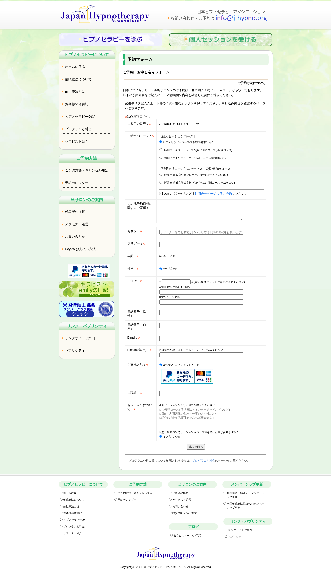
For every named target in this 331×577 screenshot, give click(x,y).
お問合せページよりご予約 (213, 193)
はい (163, 436)
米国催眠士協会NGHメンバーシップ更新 (246, 495)
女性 (173, 268)
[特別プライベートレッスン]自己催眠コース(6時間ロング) (195, 150)
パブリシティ (75, 350)
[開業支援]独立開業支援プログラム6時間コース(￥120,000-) (197, 182)
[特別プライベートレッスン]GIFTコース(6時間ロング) (193, 157)
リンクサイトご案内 (80, 338)
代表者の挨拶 (75, 212)
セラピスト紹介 (76, 141)
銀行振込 (166, 365)
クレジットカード (187, 365)
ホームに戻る (75, 67)
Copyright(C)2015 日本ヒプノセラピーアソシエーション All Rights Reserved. (165, 567)
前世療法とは (75, 91)
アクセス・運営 (76, 224)
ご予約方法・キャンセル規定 (86, 170)
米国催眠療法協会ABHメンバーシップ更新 (245, 505)
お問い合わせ (75, 236)
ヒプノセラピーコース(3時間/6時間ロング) (186, 142)
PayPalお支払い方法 (80, 249)
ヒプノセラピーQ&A (80, 116)
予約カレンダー (76, 183)
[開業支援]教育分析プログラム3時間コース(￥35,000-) (193, 174)
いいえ (175, 436)
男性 (163, 268)
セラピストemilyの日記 (187, 535)
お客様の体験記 (76, 104)
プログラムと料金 (78, 129)
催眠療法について (78, 79)
